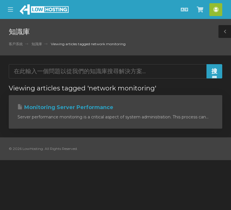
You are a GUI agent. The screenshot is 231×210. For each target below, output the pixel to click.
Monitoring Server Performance (65, 107)
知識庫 (37, 44)
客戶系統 (16, 44)
